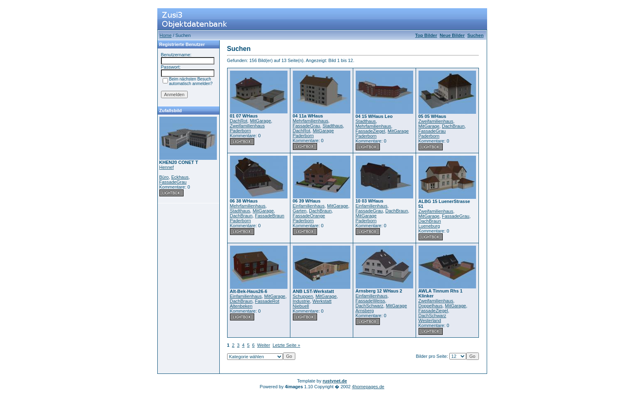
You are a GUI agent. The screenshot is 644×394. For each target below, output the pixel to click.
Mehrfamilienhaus (311, 120)
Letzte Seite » (286, 345)
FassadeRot (267, 301)
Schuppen (303, 296)
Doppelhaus (431, 305)
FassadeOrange (309, 215)
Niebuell (301, 306)
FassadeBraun (270, 215)
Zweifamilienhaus (247, 125)
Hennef (166, 167)
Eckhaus (180, 177)
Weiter (263, 345)
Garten (300, 210)
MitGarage (260, 120)
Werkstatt (322, 301)
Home (166, 35)
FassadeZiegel (370, 131)
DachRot (239, 120)
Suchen (475, 35)
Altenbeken (241, 306)
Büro (164, 177)
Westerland (430, 320)
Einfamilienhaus (309, 205)
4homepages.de (368, 386)
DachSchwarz (370, 305)
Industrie (301, 301)
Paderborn (240, 130)
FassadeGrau (173, 182)
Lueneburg (429, 225)
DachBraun (453, 126)
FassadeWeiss (370, 300)
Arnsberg (365, 310)
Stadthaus (332, 125)
